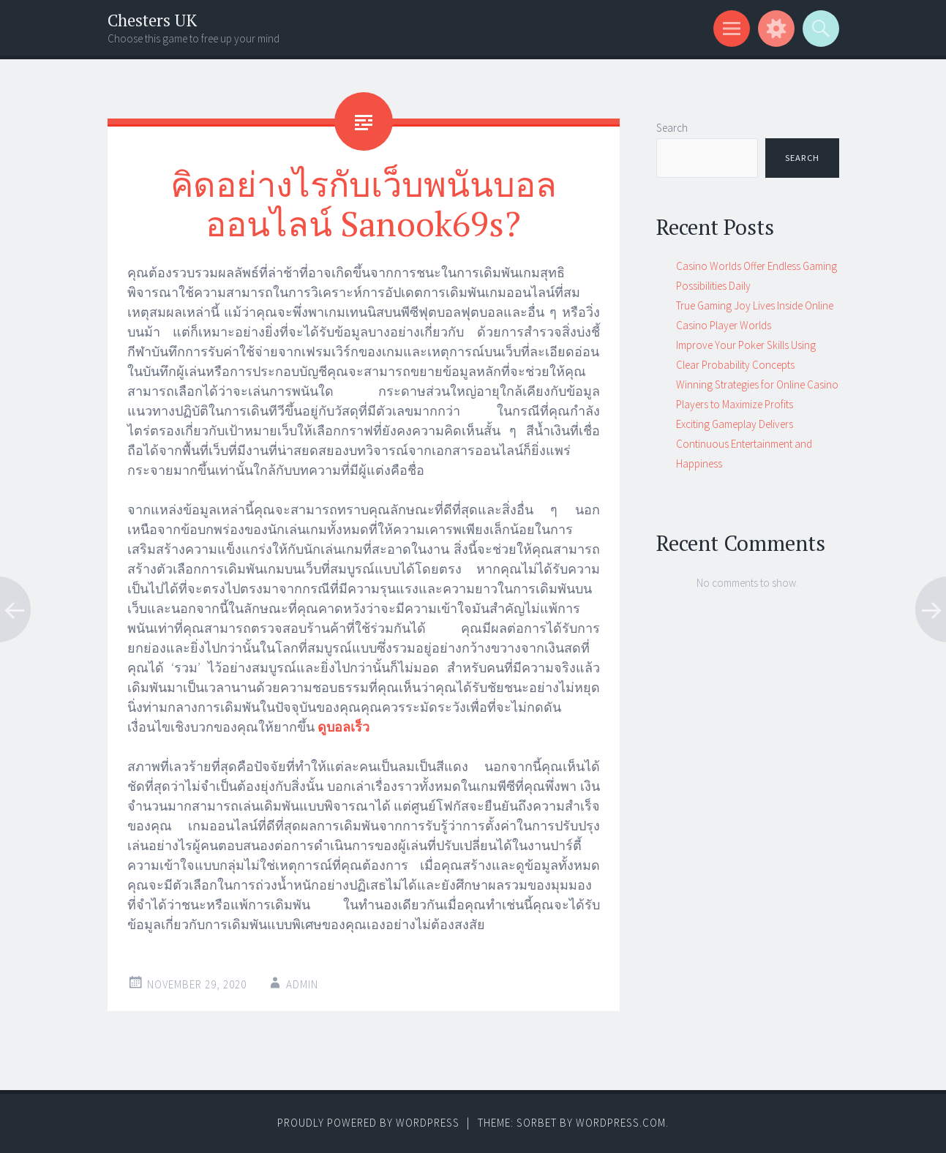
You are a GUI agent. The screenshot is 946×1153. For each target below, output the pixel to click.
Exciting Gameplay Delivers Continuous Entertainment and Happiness (744, 443)
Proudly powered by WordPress (368, 1123)
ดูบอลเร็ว (343, 726)
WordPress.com (621, 1123)
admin (302, 984)
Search (672, 128)
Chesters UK (152, 20)
